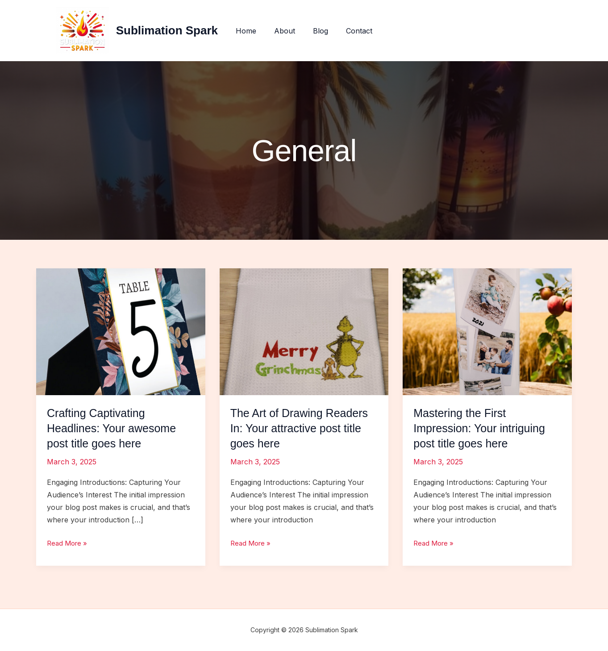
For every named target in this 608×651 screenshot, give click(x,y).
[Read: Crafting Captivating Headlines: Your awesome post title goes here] (120, 330)
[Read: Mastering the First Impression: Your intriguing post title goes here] (487, 330)
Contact (354, 30)
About (286, 30)
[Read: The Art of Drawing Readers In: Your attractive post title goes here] (304, 330)
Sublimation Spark (174, 30)
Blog (318, 30)
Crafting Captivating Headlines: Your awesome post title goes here (114, 428)
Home (251, 30)
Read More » (69, 543)
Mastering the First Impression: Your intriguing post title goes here (481, 428)
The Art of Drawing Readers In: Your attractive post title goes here (302, 428)
